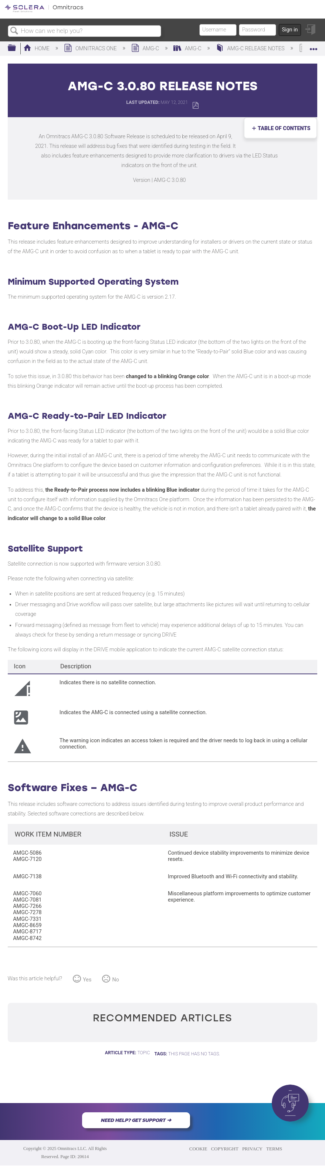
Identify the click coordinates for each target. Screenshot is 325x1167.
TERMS (274, 1148)
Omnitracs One (91, 48)
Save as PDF (195, 105)
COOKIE (198, 1148)
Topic (143, 1052)
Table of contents (282, 128)
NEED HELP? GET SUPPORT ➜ (136, 1120)
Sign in (290, 30)
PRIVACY (252, 1148)
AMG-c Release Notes (251, 48)
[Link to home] (44, 11)
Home (37, 48)
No (115, 980)
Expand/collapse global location (313, 46)
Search (14, 31)
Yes (87, 980)
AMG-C (145, 48)
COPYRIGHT (224, 1148)
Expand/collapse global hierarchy (16, 48)
